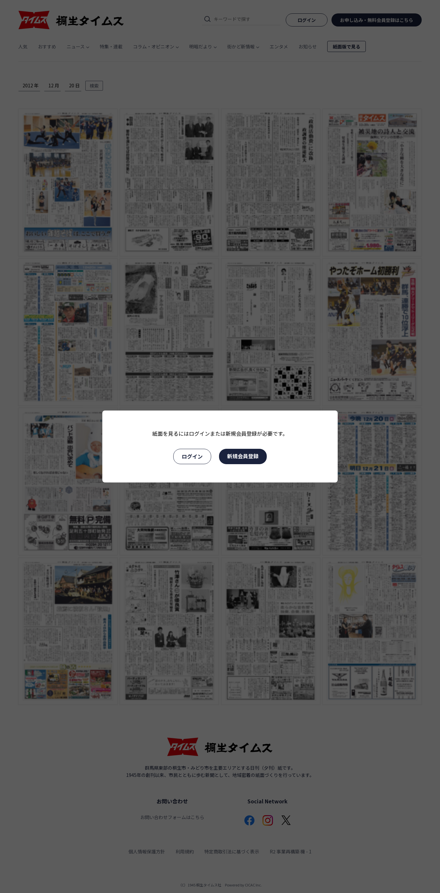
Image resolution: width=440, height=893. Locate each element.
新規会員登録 (243, 456)
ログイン (192, 456)
